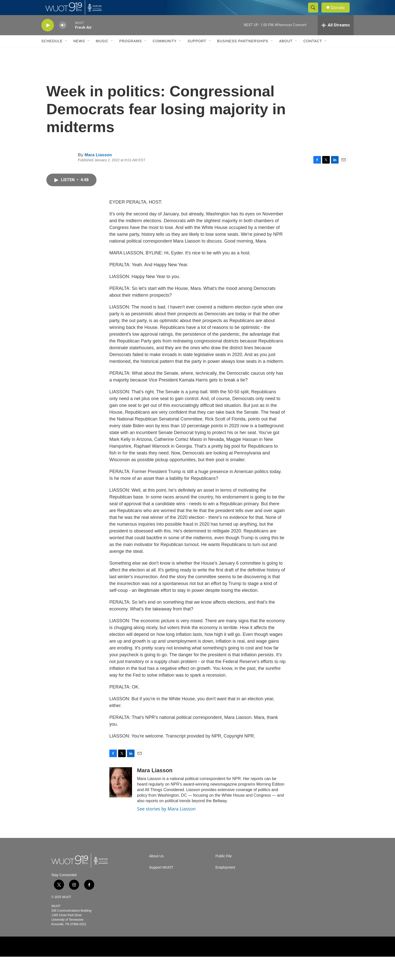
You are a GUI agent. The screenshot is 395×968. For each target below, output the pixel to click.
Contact (312, 52)
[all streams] (336, 36)
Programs (130, 52)
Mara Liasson (98, 166)
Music (102, 52)
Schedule (51, 52)
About (285, 52)
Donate (341, 13)
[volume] (62, 36)
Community (165, 52)
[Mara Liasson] (120, 794)
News (79, 52)
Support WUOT (161, 879)
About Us (156, 867)
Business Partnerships (242, 52)
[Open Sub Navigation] (66, 52)
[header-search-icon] (315, 13)
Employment (225, 879)
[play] (48, 37)
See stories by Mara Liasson (166, 820)
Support (196, 52)
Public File (223, 867)
